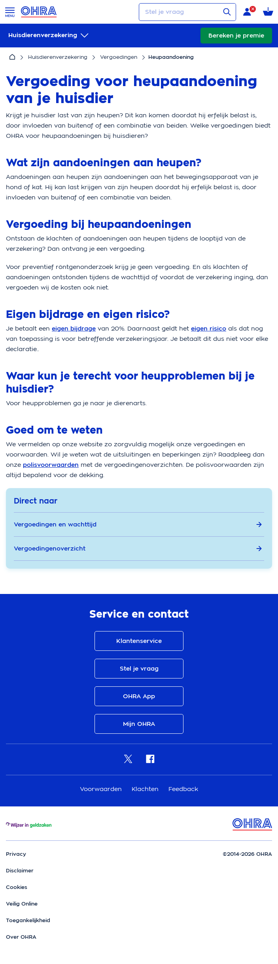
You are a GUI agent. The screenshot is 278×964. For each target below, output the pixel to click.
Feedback (183, 789)
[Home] (12, 57)
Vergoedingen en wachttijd (138, 524)
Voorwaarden (102, 789)
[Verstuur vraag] (227, 12)
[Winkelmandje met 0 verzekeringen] (268, 12)
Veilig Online (22, 903)
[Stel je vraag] (187, 12)
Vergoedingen (118, 57)
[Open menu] (10, 12)
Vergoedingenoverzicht (138, 548)
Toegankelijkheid (28, 920)
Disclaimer (20, 870)
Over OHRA (21, 937)
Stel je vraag (139, 669)
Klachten (146, 789)
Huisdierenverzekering (57, 57)
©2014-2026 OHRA (247, 854)
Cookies (16, 887)
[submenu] (49, 35)
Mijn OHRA (139, 724)
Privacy (16, 854)
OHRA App (139, 696)
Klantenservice (139, 641)
